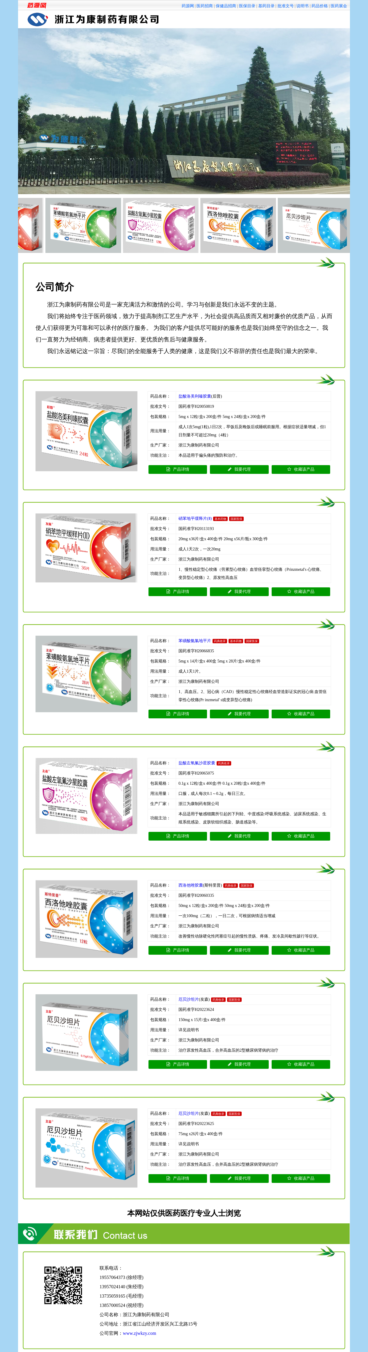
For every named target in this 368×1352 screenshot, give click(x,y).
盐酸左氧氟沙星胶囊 (196, 763)
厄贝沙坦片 (188, 999)
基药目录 (266, 6)
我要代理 (239, 469)
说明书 (302, 6)
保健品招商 (226, 6)
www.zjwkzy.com (139, 1333)
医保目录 (247, 6)
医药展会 (339, 6)
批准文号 (285, 6)
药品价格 (320, 6)
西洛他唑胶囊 (190, 885)
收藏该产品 (300, 469)
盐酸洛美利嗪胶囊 (194, 396)
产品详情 (178, 469)
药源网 (188, 6)
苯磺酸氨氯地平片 (194, 641)
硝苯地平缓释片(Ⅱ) (195, 518)
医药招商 (205, 6)
